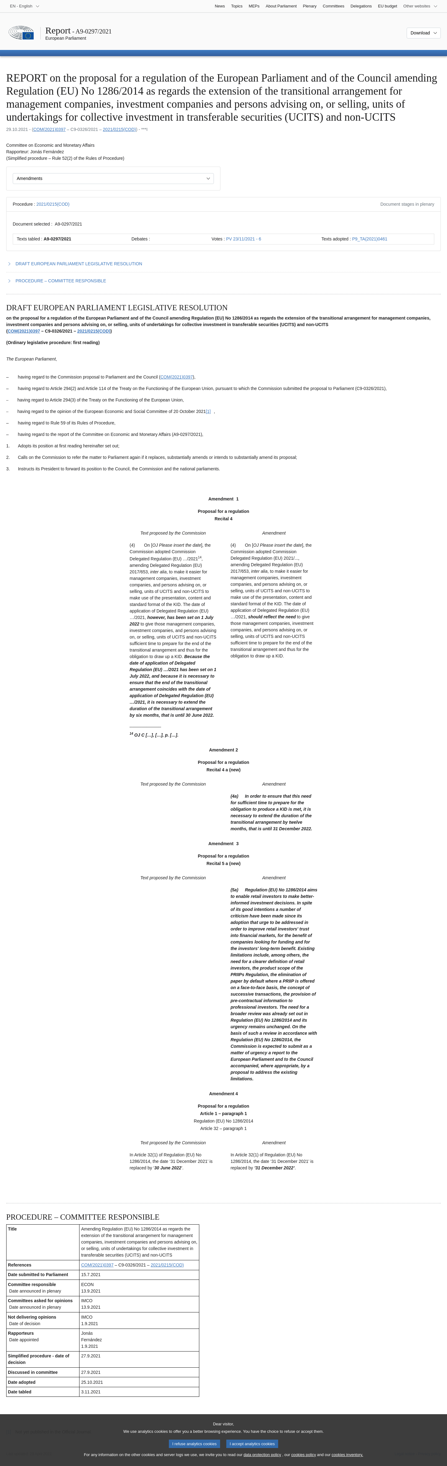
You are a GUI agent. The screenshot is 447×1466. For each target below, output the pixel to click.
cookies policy (303, 1460)
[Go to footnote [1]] (208, 411)
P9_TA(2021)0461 (369, 238)
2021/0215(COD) (119, 129)
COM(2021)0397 (49, 129)
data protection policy (262, 1460)
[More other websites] (420, 6)
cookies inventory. (347, 1460)
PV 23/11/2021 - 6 (243, 238)
